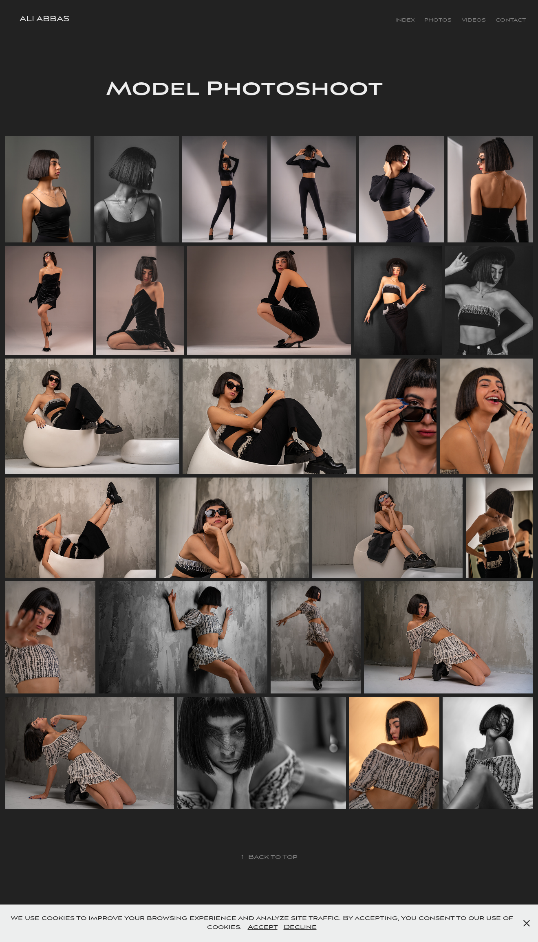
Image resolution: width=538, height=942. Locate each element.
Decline (300, 927)
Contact (511, 20)
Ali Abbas (44, 19)
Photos (438, 20)
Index (405, 20)
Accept (263, 927)
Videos (474, 20)
